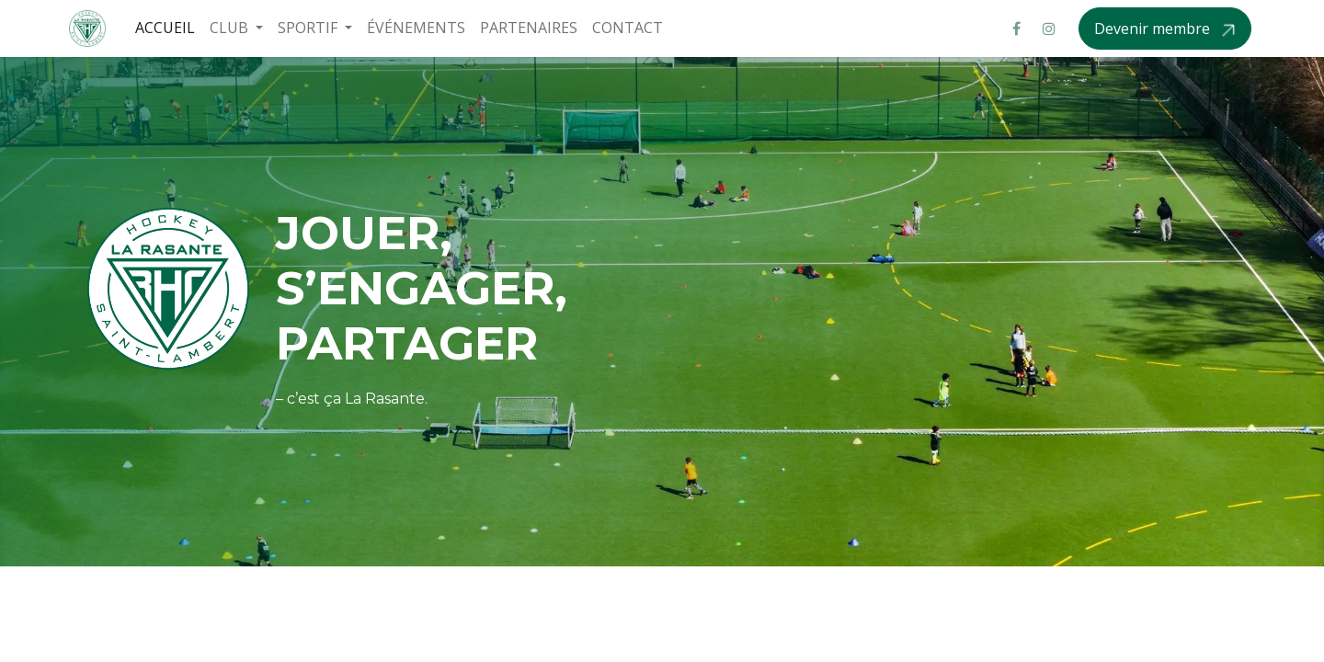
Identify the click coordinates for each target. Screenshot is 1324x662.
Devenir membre (1154, 28)
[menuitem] (165, 28)
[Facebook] (1016, 28)
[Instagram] (1049, 28)
